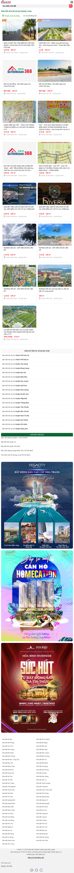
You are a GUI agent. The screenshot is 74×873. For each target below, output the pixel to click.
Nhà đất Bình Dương (42, 756)
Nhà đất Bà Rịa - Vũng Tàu (10, 759)
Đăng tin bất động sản (36, 858)
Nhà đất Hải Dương (42, 770)
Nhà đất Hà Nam (41, 773)
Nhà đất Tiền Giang (42, 793)
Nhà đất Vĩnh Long (8, 844)
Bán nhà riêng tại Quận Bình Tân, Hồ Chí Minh (17, 450)
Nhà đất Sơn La (41, 780)
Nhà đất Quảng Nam (8, 803)
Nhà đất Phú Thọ (7, 823)
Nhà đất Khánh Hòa (8, 840)
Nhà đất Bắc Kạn (41, 746)
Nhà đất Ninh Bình (42, 807)
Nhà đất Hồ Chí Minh (43, 739)
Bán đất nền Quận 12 (8, 442)
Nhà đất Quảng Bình (8, 800)
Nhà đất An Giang (7, 837)
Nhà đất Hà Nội (7, 739)
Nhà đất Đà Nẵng (41, 743)
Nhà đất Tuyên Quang (43, 783)
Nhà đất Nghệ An (7, 827)
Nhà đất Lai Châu (7, 813)
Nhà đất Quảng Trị (42, 800)
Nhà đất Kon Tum (41, 827)
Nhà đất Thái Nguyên (9, 786)
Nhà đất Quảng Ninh (42, 796)
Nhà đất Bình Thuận (42, 753)
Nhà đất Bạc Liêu (7, 763)
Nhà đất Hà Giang (42, 766)
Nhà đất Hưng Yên (8, 773)
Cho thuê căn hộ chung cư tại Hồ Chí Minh (15, 455)
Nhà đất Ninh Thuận (8, 810)
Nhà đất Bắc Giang (8, 749)
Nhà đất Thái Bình (42, 786)
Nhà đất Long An (41, 817)
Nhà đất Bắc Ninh (41, 749)
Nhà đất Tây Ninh (7, 793)
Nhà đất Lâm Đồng (8, 817)
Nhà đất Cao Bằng (8, 820)
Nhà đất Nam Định (8, 807)
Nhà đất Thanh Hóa (8, 790)
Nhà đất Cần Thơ (7, 746)
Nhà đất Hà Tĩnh (7, 776)
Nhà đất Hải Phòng (8, 743)
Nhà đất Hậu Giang (42, 776)
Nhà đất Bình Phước (8, 756)
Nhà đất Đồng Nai (42, 834)
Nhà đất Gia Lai (7, 830)
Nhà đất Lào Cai (41, 810)
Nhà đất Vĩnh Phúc (42, 840)
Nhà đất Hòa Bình (7, 770)
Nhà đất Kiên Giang (42, 837)
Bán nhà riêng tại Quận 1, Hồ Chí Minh (14, 438)
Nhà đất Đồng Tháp (8, 766)
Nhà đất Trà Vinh (7, 796)
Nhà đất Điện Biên (42, 763)
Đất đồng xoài (6, 863)
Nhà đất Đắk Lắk (41, 830)
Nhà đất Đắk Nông (8, 834)
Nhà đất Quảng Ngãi (42, 803)
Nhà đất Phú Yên (41, 823)
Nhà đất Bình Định (8, 753)
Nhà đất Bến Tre (41, 759)
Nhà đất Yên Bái (7, 780)
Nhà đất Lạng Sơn (42, 813)
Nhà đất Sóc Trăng (8, 783)
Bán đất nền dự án (15, 355)
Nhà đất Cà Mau (41, 820)
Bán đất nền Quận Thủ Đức (10, 446)
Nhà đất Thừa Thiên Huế (44, 790)
